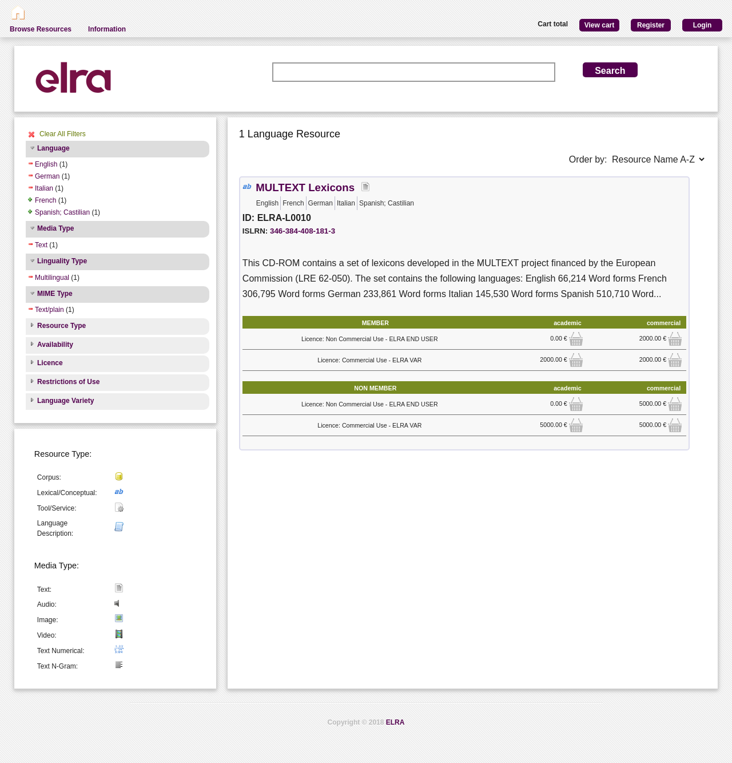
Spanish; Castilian (62, 212)
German (47, 176)
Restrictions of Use (68, 382)
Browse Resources (40, 29)
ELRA (395, 722)
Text (41, 245)
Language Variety (65, 401)
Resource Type (61, 326)
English (46, 164)
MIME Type (55, 294)
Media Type (55, 228)
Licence (50, 363)
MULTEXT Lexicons (305, 187)
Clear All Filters (62, 134)
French (45, 200)
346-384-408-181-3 (302, 231)
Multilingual (52, 278)
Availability (55, 345)
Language (53, 148)
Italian (44, 188)
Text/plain (49, 310)
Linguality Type (62, 261)
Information (107, 29)
